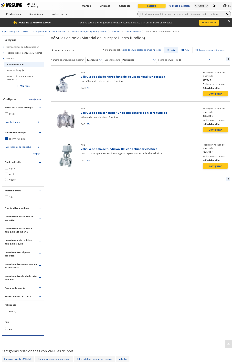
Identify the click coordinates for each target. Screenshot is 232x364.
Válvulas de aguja (15, 70)
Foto (187, 50)
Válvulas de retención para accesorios (20, 78)
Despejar (37, 153)
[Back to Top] (228, 344)
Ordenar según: (112, 59)
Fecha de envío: (165, 59)
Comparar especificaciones (212, 50)
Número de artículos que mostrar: (67, 59)
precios (157, 49)
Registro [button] (151, 5)
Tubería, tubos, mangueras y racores (89, 31)
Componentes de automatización (49, 31)
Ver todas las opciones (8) (18, 146)
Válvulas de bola (133, 31)
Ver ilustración (13, 121)
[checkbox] (23, 114)
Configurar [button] (215, 93)
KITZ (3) (12, 311)
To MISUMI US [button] (209, 22)
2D (88, 87)
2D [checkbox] (10, 328)
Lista (173, 50)
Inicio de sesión (179, 5)
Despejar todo (35, 99)
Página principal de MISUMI (15, 31)
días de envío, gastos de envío (137, 49)
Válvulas (116, 31)
